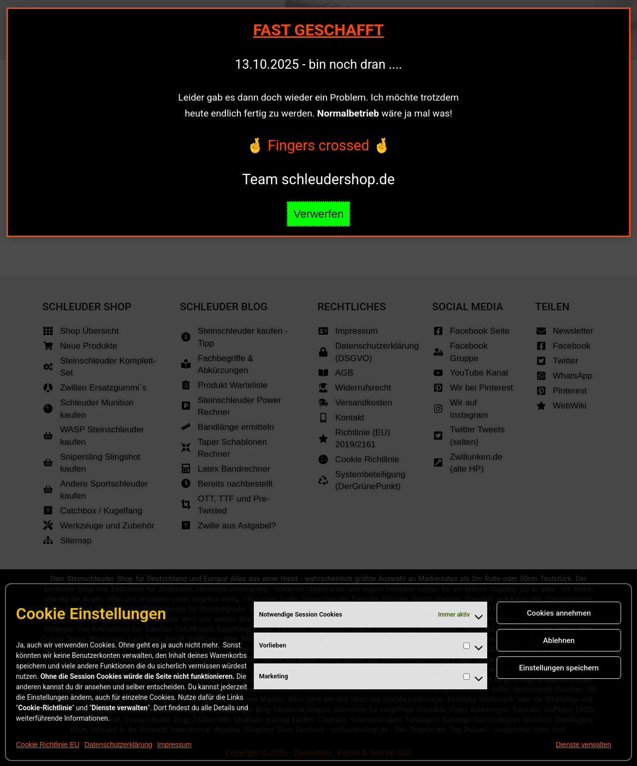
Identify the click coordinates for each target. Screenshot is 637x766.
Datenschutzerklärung (118, 745)
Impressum (174, 745)
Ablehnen (558, 640)
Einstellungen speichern (559, 667)
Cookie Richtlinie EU (48, 745)
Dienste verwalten (583, 745)
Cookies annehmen (559, 613)
